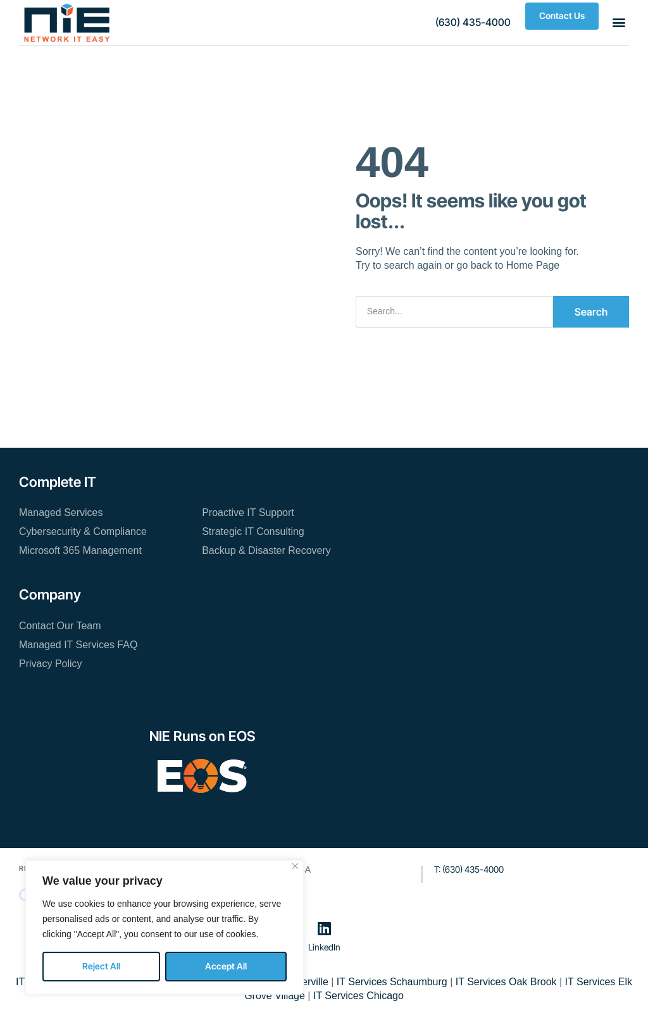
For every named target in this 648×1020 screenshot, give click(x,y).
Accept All (226, 966)
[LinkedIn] (324, 928)
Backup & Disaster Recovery (266, 550)
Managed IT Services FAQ (78, 644)
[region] (164, 927)
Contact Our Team (60, 625)
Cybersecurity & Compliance (83, 531)
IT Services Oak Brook (506, 981)
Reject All (101, 966)
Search (591, 311)
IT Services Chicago (358, 995)
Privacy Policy (50, 663)
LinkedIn (324, 947)
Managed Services (61, 512)
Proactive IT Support (248, 512)
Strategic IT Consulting (253, 531)
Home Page (533, 265)
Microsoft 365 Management (80, 550)
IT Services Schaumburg (392, 981)
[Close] (295, 866)
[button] (473, 22)
